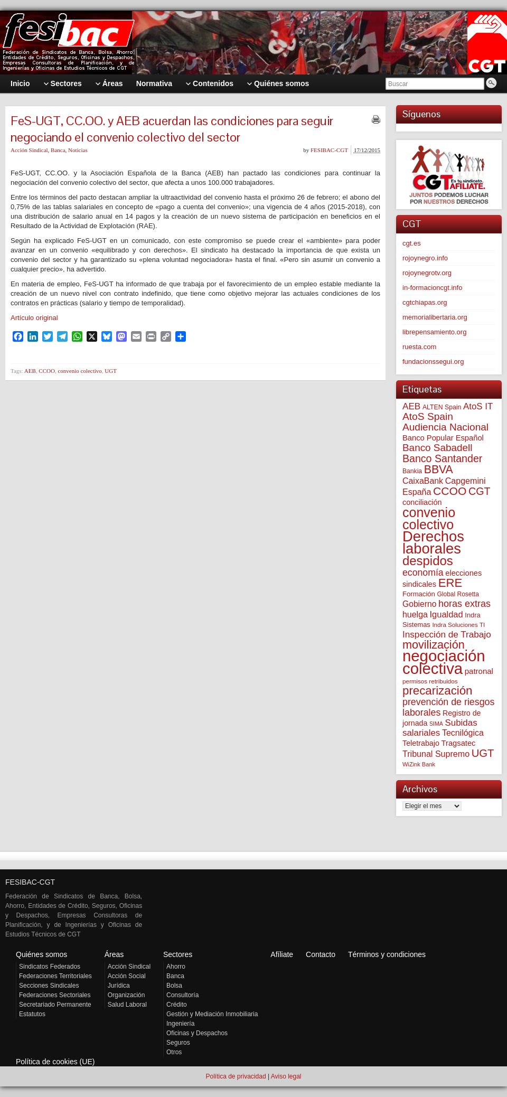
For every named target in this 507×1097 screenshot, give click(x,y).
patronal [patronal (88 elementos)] (479, 671)
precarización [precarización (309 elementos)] (437, 690)
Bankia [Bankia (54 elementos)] (412, 471)
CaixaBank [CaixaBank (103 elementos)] (422, 480)
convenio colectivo (79, 371)
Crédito (176, 1004)
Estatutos (32, 1014)
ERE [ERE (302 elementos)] (450, 582)
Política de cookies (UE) (55, 1061)
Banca (58, 150)
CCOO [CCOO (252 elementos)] (449, 491)
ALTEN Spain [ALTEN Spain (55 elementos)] (441, 407)
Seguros (178, 1042)
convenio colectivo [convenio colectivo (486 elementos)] (428, 518)
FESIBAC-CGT (329, 150)
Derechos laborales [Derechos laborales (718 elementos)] (433, 542)
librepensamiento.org (434, 332)
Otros (174, 1052)
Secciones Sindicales (49, 985)
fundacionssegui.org (433, 361)
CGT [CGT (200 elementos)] (479, 491)
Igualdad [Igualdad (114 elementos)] (446, 614)
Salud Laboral (127, 1004)
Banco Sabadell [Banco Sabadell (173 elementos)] (437, 447)
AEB (30, 371)
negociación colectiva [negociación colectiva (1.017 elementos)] (443, 662)
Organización (126, 995)
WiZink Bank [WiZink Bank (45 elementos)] (418, 764)
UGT (111, 371)
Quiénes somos (41, 954)
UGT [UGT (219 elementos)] (483, 753)
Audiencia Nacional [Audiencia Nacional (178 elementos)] (445, 427)
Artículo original (34, 318)
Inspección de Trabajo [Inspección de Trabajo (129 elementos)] (446, 634)
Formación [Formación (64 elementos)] (418, 594)
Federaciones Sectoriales (54, 995)
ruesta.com (419, 347)
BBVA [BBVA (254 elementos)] (438, 469)
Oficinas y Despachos (197, 1033)
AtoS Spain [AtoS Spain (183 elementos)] (427, 416)
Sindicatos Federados (49, 966)
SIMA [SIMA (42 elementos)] (436, 723)
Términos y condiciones (387, 954)
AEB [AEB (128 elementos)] (411, 406)
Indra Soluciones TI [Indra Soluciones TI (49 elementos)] (458, 624)
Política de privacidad (235, 1076)
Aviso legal (286, 1076)
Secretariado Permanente (55, 1004)
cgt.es (411, 243)
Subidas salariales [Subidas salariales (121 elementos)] (439, 728)
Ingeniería (180, 1023)
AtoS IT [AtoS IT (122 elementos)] (478, 406)
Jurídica (119, 985)
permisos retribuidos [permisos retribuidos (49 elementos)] (430, 681)
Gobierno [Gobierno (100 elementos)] (419, 603)
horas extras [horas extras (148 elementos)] (464, 603)
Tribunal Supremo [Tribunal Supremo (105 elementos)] (436, 753)
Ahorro (175, 966)
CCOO (47, 371)
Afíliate (281, 954)
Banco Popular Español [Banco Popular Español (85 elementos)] (443, 438)
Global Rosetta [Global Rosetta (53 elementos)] (457, 594)
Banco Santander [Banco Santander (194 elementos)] (442, 458)
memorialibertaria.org (434, 317)
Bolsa (174, 985)
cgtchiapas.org (424, 302)
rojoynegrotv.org (427, 273)
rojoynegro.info (425, 258)
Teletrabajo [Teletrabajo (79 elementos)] (420, 743)
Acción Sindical (29, 150)
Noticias (78, 150)
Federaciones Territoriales (55, 976)
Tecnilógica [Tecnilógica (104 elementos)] (463, 732)
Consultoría (182, 995)
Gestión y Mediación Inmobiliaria (212, 1014)
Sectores (177, 954)
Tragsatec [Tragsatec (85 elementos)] (459, 743)
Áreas (114, 954)
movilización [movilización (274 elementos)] (433, 644)
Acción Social (127, 976)
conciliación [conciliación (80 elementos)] (422, 502)
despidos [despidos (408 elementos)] (427, 561)
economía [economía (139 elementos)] (423, 572)
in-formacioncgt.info (432, 288)
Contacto (320, 954)
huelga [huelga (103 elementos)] (415, 614)
